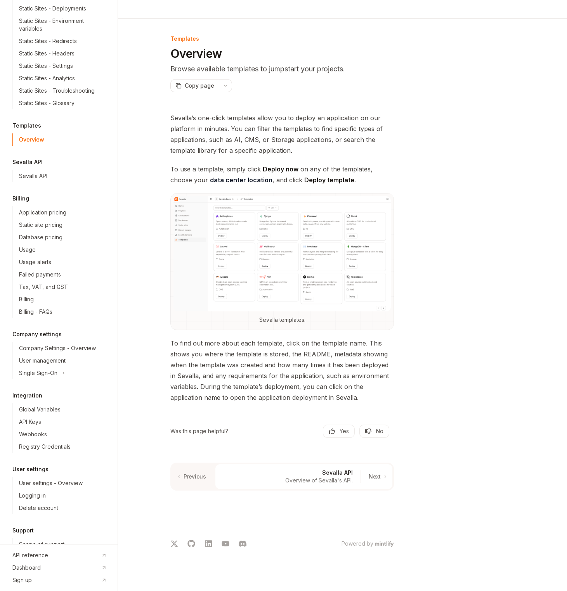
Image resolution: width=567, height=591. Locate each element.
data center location (241, 180)
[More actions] (225, 85)
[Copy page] (194, 85)
